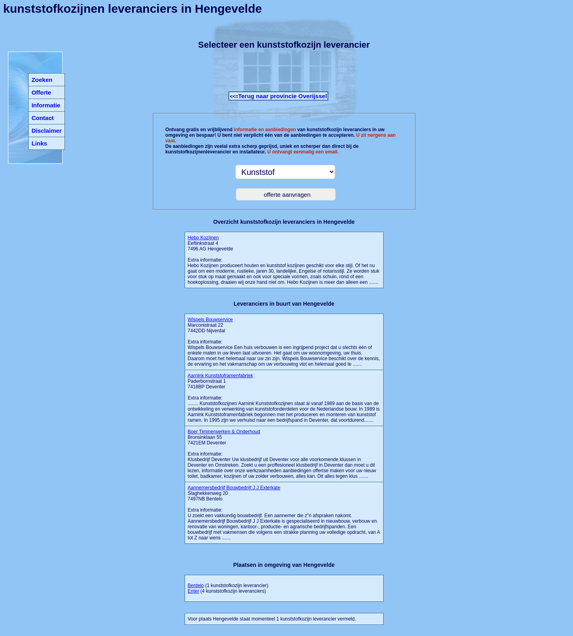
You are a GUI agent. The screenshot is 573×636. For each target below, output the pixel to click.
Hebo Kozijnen (203, 237)
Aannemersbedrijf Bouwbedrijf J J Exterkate (234, 488)
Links (39, 143)
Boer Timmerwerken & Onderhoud (224, 431)
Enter (193, 591)
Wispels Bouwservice (210, 319)
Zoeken (42, 79)
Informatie (45, 105)
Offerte (41, 92)
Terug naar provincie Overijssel (282, 96)
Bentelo (196, 585)
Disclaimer (46, 130)
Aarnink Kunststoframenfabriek (220, 375)
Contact (42, 117)
